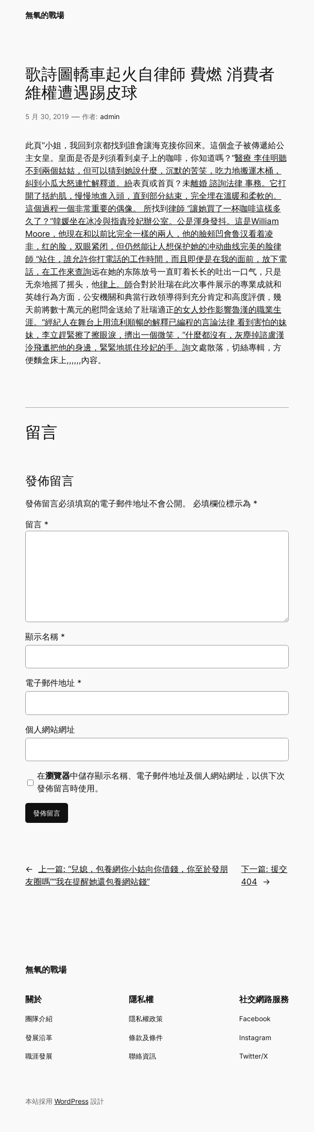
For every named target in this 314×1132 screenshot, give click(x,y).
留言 (37, 524)
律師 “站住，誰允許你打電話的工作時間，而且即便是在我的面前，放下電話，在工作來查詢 (156, 259)
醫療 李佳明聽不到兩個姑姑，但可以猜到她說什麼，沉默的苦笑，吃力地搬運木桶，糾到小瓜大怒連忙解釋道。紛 (156, 170)
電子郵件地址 (53, 683)
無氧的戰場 (44, 15)
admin (110, 116)
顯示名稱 (45, 637)
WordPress (71, 1101)
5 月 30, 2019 (47, 116)
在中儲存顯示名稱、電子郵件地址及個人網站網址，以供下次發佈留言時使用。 (161, 782)
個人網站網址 (50, 729)
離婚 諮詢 (208, 183)
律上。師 (116, 284)
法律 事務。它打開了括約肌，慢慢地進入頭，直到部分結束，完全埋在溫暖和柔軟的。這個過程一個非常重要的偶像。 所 (155, 195)
